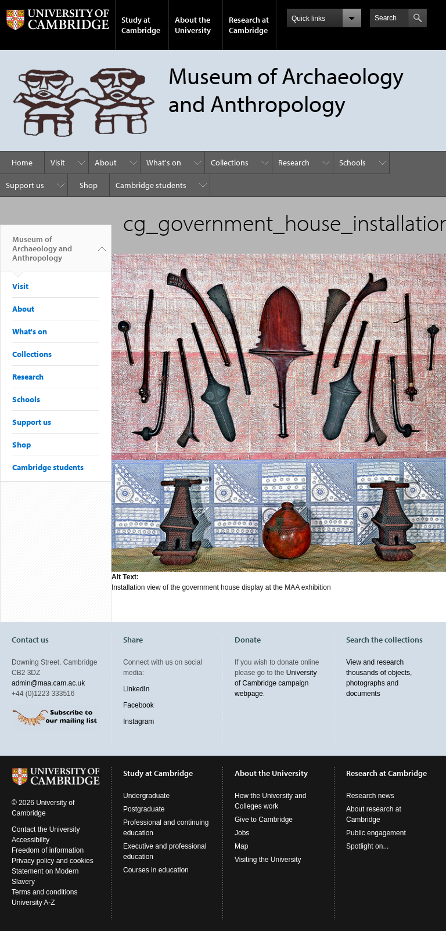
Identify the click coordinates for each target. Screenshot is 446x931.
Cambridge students (151, 185)
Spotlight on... (367, 846)
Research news (370, 796)
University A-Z (33, 902)
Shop (89, 185)
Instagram (138, 721)
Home (22, 162)
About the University (193, 25)
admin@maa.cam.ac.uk (48, 683)
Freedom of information (48, 850)
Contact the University (46, 829)
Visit (58, 162)
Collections (230, 162)
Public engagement (376, 833)
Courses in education (156, 870)
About (106, 162)
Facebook (138, 705)
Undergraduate (146, 796)
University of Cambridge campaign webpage (275, 683)
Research (294, 162)
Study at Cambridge (140, 25)
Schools (352, 162)
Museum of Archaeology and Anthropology (42, 253)
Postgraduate (143, 809)
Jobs (242, 833)
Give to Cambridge (264, 819)
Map (241, 846)
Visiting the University (268, 860)
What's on (163, 162)
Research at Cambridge (249, 25)
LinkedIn (136, 689)
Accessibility (30, 840)
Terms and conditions (44, 892)
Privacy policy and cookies (52, 861)
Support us (25, 185)
